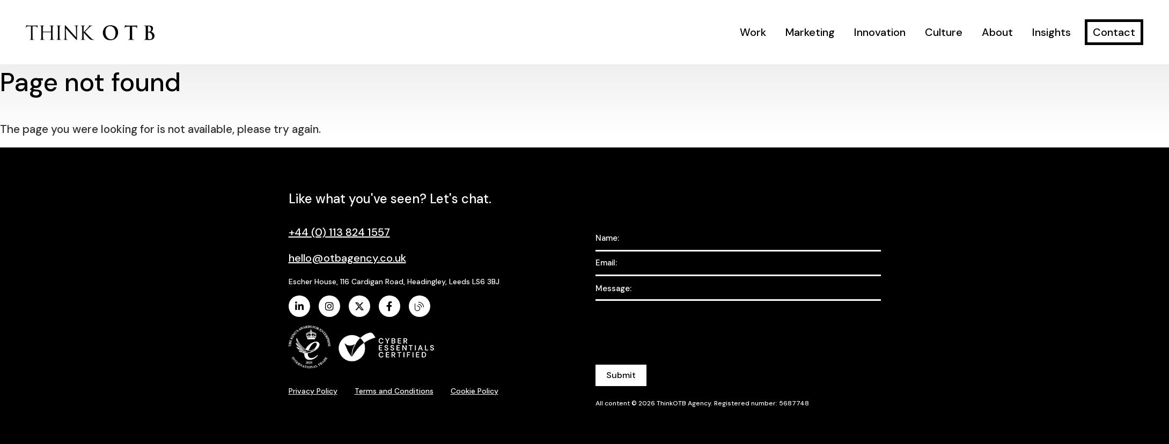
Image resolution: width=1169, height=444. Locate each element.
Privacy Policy (313, 391)
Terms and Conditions (394, 391)
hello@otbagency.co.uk (347, 258)
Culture (943, 32)
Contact (1114, 32)
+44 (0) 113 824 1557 (339, 232)
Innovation (880, 32)
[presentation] (677, 326)
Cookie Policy (474, 391)
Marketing (810, 32)
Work (753, 32)
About (997, 32)
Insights (1051, 32)
